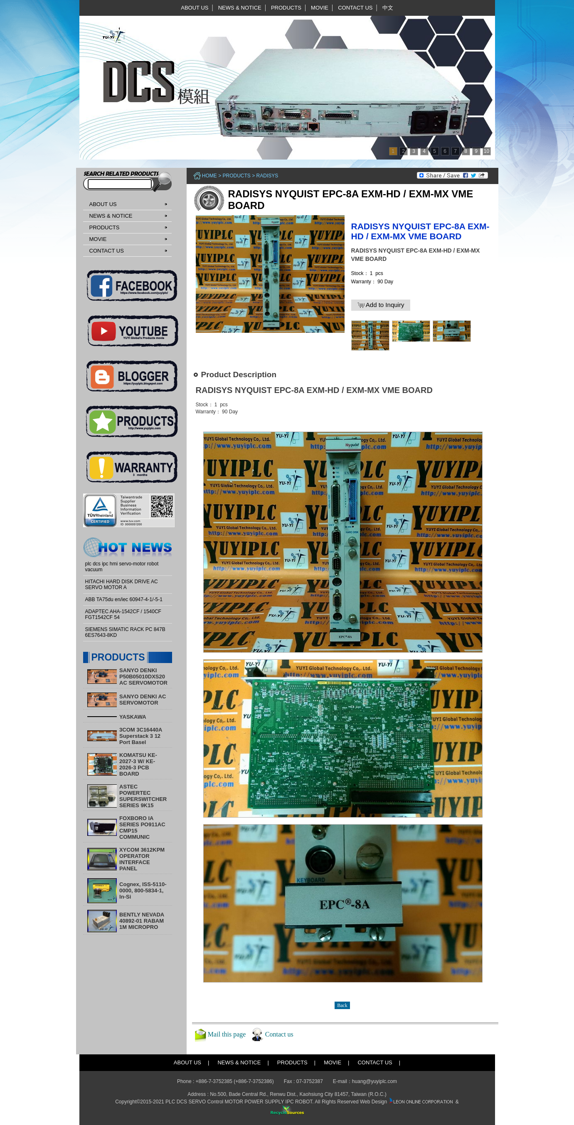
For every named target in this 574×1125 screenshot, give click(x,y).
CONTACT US (355, 8)
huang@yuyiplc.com (374, 1081)
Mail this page (227, 1034)
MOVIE (319, 8)
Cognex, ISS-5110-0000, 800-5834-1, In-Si (142, 890)
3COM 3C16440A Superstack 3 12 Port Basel (140, 736)
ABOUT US (194, 8)
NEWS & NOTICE (239, 8)
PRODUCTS (286, 8)
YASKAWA (132, 717)
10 (486, 151)
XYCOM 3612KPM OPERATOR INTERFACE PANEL (142, 859)
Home (209, 176)
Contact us (279, 1034)
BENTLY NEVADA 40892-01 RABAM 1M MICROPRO (141, 920)
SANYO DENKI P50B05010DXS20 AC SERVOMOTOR (143, 676)
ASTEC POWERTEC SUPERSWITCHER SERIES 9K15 (143, 796)
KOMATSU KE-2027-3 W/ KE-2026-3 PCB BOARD (138, 764)
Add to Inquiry (380, 305)
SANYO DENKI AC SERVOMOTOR (142, 699)
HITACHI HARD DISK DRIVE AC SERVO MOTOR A (121, 584)
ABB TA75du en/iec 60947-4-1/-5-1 (124, 599)
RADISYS (267, 176)
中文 (387, 8)
